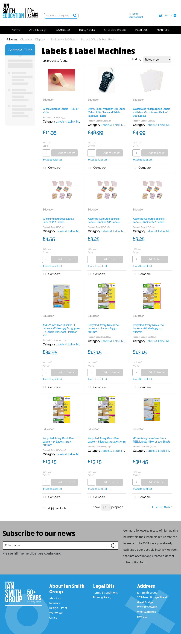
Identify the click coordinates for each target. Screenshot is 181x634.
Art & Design (38, 29)
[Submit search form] (75, 15)
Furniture (163, 29)
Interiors (54, 603)
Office (53, 617)
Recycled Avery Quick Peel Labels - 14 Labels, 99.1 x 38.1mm (58, 441)
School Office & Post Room (98, 39)
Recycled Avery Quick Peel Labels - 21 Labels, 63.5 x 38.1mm (103, 328)
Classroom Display (32, 39)
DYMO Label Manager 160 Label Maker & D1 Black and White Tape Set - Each (106, 112)
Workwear (56, 612)
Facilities (141, 29)
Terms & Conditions (105, 592)
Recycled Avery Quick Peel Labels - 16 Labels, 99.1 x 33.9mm (148, 328)
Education (48, 99)
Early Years (87, 29)
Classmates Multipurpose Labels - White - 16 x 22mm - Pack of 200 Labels (151, 112)
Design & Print (58, 607)
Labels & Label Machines (72, 121)
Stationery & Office (63, 39)
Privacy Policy (102, 597)
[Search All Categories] (61, 16)
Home (15, 29)
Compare (51, 168)
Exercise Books (115, 29)
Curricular (63, 29)
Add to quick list (52, 159)
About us (55, 598)
